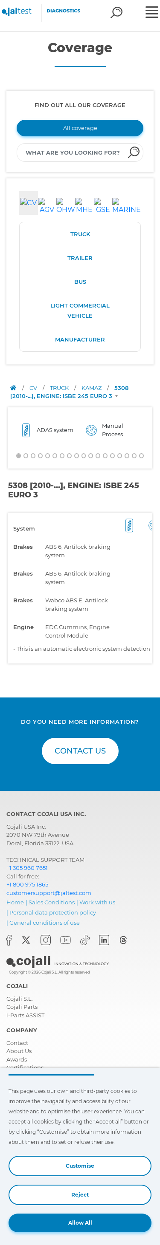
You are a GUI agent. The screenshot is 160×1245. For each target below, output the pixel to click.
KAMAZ (92, 387)
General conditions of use (44, 922)
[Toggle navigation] (151, 13)
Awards (16, 1059)
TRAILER (80, 257)
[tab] (28, 203)
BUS (80, 281)
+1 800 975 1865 (27, 884)
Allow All (80, 1223)
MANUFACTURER (80, 339)
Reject (80, 1194)
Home (15, 902)
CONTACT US (80, 751)
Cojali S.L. (19, 998)
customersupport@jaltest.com (48, 892)
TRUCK (80, 234)
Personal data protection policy (52, 912)
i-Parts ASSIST (25, 1015)
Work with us (97, 902)
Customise (80, 1166)
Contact (17, 1042)
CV (33, 387)
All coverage (80, 127)
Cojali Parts (22, 1006)
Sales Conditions (52, 902)
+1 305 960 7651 (27, 867)
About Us (19, 1050)
